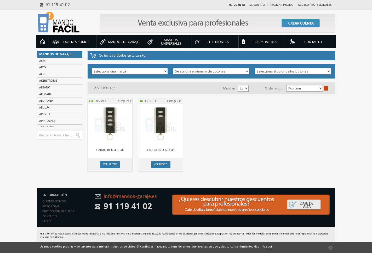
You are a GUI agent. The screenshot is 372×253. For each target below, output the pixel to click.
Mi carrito (257, 5)
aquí (269, 246)
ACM (42, 61)
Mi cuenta (236, 5)
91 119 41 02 (55, 4)
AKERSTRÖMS (48, 80)
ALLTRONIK (46, 101)
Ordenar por (274, 88)
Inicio (42, 41)
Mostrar (229, 88)
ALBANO (44, 87)
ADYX (42, 67)
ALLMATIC (45, 94)
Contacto (49, 216)
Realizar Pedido (282, 5)
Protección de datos (58, 211)
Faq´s (46, 221)
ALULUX (44, 107)
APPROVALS (47, 121)
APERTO (44, 114)
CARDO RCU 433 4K (110, 150)
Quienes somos (54, 201)
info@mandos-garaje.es (130, 196)
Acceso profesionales (314, 5)
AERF (42, 74)
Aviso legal (50, 206)
